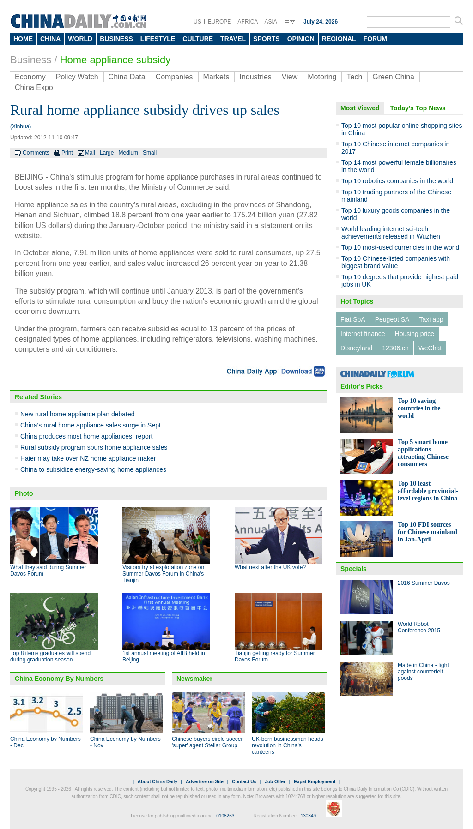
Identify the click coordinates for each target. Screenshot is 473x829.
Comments (36, 153)
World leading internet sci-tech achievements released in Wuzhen (390, 232)
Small (150, 153)
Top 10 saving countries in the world (419, 408)
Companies (174, 77)
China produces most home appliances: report (86, 436)
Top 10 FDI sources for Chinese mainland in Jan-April (427, 532)
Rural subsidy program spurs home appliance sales (93, 447)
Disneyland (356, 348)
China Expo (34, 87)
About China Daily (157, 781)
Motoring (322, 77)
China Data (127, 77)
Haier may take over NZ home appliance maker (88, 458)
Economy (30, 77)
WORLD (80, 38)
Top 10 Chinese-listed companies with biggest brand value (395, 262)
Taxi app (431, 319)
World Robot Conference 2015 (419, 627)
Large (107, 153)
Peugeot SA (392, 319)
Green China (393, 77)
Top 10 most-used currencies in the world (400, 247)
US (197, 21)
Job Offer (275, 781)
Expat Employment (314, 781)
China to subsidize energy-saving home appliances (93, 469)
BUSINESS (116, 38)
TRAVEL (233, 38)
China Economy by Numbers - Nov (125, 742)
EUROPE (219, 21)
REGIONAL (339, 38)
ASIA (270, 21)
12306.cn (395, 348)
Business (30, 60)
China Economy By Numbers (59, 678)
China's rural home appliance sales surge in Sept (90, 425)
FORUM (375, 38)
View (289, 77)
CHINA (50, 38)
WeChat (430, 348)
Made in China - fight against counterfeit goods (423, 671)
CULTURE (197, 38)
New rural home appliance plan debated (77, 414)
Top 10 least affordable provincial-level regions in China (428, 491)
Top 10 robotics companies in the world (397, 181)
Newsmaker (194, 678)
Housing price (415, 333)
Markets (216, 77)
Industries (255, 77)
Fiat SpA (352, 319)
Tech (354, 77)
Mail (90, 153)
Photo (24, 493)
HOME (23, 38)
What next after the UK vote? (270, 567)
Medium (128, 153)
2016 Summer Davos (424, 583)
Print (67, 153)
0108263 (225, 815)
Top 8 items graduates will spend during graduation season (50, 656)
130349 (308, 815)
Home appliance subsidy (115, 60)
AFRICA (247, 21)
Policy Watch (77, 77)
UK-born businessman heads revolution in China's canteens (287, 745)
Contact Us (244, 781)
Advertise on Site (205, 781)
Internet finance (362, 333)
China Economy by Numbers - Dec (45, 742)
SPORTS (266, 38)
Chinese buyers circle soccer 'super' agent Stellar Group (207, 742)
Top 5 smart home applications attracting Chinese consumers (423, 453)
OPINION (301, 38)
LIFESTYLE (157, 38)
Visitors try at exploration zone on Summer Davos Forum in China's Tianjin (163, 573)
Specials (353, 568)
